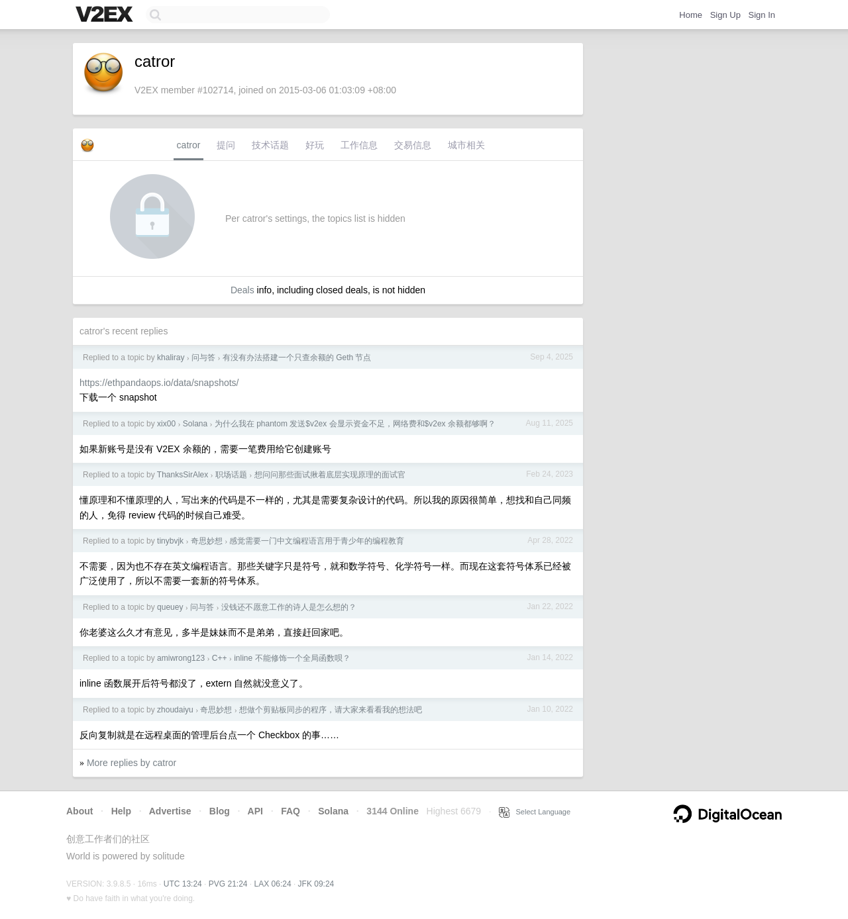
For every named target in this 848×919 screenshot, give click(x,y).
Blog (219, 811)
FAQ (290, 811)
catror (189, 145)
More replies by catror (131, 762)
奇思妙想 (207, 541)
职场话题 (231, 474)
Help (121, 811)
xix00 (166, 423)
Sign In (762, 15)
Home (690, 15)
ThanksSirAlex (182, 474)
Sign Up (725, 15)
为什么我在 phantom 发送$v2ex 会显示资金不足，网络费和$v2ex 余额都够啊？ (355, 423)
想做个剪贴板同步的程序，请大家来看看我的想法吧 (330, 709)
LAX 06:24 (273, 884)
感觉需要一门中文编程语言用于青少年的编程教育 (316, 541)
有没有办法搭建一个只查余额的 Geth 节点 (297, 357)
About (79, 811)
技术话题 (270, 145)
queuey (170, 607)
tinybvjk (170, 541)
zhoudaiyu (175, 709)
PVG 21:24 (228, 884)
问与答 (203, 357)
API (255, 811)
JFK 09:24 (316, 884)
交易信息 (412, 145)
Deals (242, 290)
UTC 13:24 (183, 884)
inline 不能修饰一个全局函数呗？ (292, 658)
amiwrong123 (181, 658)
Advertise (170, 811)
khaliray (170, 357)
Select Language (534, 812)
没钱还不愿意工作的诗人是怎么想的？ (288, 607)
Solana (195, 423)
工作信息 (359, 145)
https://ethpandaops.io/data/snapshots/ (159, 382)
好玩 (314, 145)
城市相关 (466, 145)
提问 (226, 145)
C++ (219, 658)
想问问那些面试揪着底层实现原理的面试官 (329, 474)
